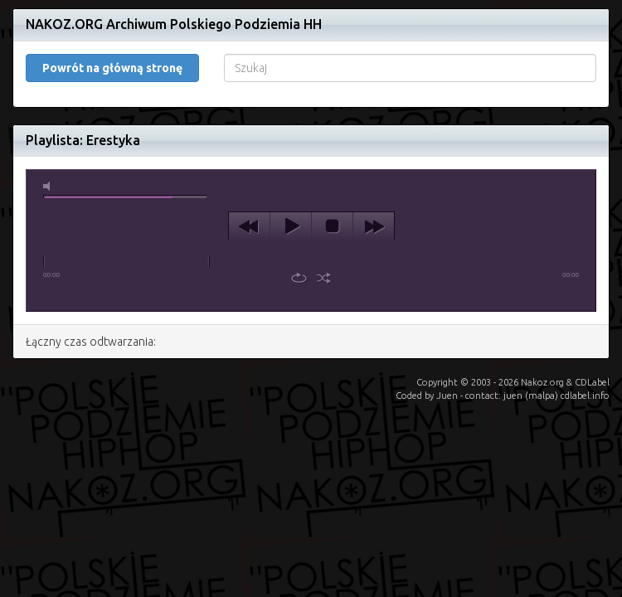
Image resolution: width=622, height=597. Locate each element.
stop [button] (332, 226)
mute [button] (49, 186)
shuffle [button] (323, 277)
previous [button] (249, 226)
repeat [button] (299, 277)
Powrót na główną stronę (112, 68)
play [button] (290, 226)
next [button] (373, 226)
